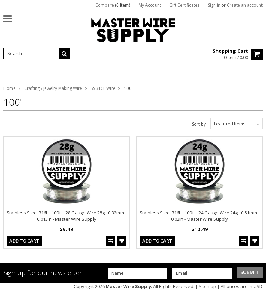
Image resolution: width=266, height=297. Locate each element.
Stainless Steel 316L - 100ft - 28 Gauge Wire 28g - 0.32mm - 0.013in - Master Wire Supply (66, 216)
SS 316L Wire (103, 88)
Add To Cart (24, 241)
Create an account (245, 5)
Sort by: (199, 124)
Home (9, 88)
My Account (150, 5)
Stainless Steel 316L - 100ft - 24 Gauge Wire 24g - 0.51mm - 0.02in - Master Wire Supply (199, 216)
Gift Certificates (184, 5)
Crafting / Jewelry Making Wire (53, 88)
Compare (112, 5)
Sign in (214, 5)
